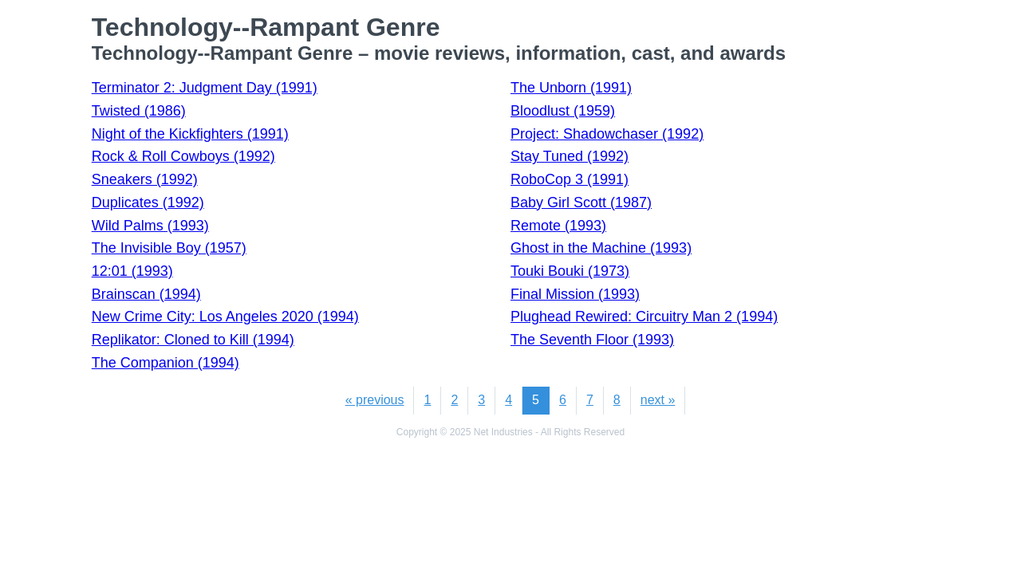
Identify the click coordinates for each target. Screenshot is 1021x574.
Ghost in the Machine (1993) (601, 248)
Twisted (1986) (139, 111)
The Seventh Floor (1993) (592, 340)
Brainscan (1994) (146, 294)
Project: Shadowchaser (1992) (607, 134)
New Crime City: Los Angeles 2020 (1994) (225, 316)
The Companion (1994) (165, 363)
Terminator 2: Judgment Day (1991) (204, 88)
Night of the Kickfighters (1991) (190, 134)
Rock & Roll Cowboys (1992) (183, 156)
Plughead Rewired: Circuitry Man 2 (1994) (644, 316)
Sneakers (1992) (145, 179)
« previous (374, 400)
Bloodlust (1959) (562, 111)
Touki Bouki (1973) (569, 271)
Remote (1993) (558, 226)
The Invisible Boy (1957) (169, 248)
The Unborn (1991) (571, 88)
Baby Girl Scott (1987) (581, 202)
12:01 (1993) (132, 271)
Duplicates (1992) (148, 202)
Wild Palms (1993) (150, 226)
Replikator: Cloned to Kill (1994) (193, 340)
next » (658, 400)
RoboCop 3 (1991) (569, 179)
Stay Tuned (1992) (569, 156)
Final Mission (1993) (575, 294)
